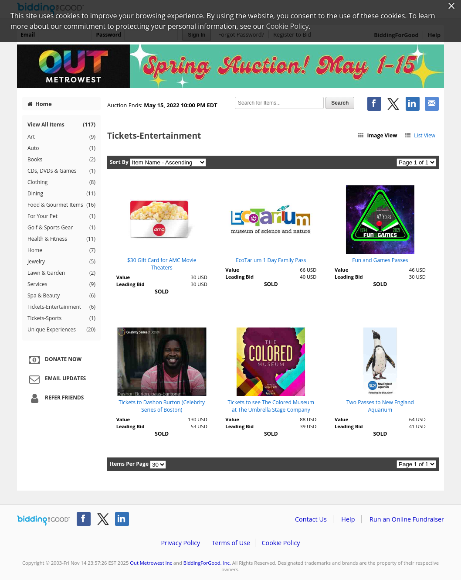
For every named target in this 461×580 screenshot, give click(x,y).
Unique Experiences (61, 329)
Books (61, 159)
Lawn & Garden (61, 273)
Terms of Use (231, 543)
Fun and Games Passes (380, 260)
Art (61, 137)
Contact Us (311, 519)
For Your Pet (61, 216)
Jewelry (61, 261)
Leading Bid (130, 284)
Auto (61, 148)
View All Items (61, 124)
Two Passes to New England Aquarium (380, 406)
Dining (61, 193)
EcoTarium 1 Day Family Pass (271, 260)
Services (61, 284)
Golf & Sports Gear (61, 227)
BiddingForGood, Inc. (207, 563)
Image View (377, 135)
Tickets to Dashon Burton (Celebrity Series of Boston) (162, 406)
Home (39, 104)
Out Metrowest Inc (151, 563)
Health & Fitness (61, 239)
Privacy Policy (180, 543)
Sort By (119, 162)
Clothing (61, 182)
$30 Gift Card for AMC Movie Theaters (162, 263)
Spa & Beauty (61, 295)
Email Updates (56, 379)
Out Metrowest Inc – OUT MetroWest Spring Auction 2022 (230, 66)
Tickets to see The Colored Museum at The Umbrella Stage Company (271, 406)
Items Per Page (129, 463)
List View (419, 135)
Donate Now (54, 360)
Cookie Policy (280, 543)
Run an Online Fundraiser (406, 519)
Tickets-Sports (61, 318)
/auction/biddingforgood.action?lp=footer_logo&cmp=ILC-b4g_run (43, 520)
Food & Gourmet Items (61, 205)
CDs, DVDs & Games (61, 171)
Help (348, 519)
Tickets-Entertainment (61, 307)
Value (123, 277)
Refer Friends (55, 398)
